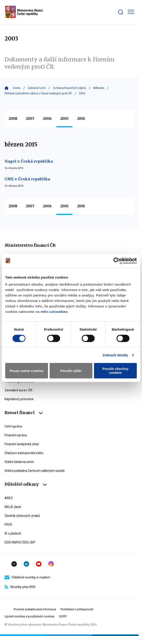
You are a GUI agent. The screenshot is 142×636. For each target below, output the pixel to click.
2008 (13, 118)
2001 (81, 118)
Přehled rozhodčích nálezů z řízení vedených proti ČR (38, 93)
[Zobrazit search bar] (120, 12)
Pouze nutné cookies (26, 371)
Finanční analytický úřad (22, 444)
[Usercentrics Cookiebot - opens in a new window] (117, 260)
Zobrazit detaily (115, 355)
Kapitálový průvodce (19, 399)
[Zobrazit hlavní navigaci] (131, 12)
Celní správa (13, 426)
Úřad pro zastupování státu (24, 453)
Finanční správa (16, 435)
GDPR (62, 616)
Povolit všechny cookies (115, 371)
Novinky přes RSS (20, 587)
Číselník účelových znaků (22, 516)
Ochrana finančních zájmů (69, 88)
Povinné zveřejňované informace (35, 609)
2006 (47, 118)
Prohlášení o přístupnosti (77, 609)
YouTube (38, 564)
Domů (16, 88)
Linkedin (26, 564)
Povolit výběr (71, 371)
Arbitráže (98, 88)
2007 (30, 118)
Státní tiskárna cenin (19, 462)
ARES (9, 498)
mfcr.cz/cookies (54, 312)
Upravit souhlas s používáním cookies (29, 616)
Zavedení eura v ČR (18, 390)
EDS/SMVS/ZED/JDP (20, 542)
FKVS (8, 524)
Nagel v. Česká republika (29, 161)
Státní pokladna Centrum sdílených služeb (35, 471)
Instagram (51, 564)
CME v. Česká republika (27, 179)
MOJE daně (13, 507)
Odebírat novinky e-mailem (27, 577)
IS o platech (13, 533)
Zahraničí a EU (37, 88)
